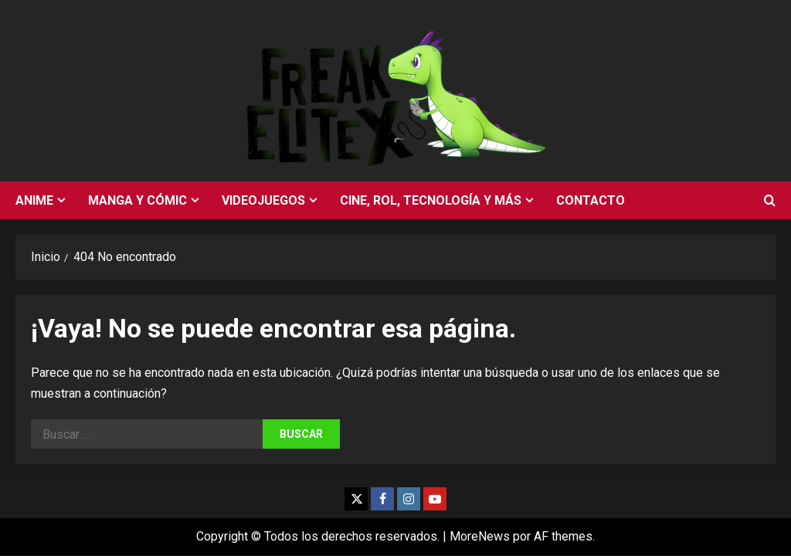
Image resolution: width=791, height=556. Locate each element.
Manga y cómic (137, 200)
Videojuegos (263, 200)
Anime (34, 200)
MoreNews (480, 536)
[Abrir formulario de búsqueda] (770, 200)
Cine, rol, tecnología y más (430, 200)
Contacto (590, 200)
